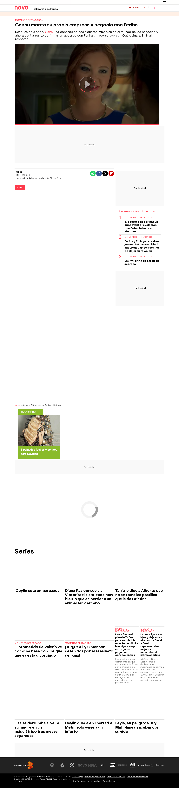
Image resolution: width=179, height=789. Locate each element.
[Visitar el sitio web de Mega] (94, 767)
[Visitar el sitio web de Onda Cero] (113, 767)
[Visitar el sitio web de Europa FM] (123, 767)
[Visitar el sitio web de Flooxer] (160, 767)
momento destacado (138, 219)
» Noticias (56, 406)
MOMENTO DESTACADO (138, 238)
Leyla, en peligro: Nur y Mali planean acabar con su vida (137, 728)
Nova (17, 406)
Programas (32, 15)
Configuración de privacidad (86, 782)
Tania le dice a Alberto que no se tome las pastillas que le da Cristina (139, 596)
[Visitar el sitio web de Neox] (74, 767)
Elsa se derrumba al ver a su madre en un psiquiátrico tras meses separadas (37, 730)
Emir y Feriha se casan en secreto (141, 264)
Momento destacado (28, 644)
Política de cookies (116, 778)
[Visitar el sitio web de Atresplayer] (147, 767)
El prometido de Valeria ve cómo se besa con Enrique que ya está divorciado (38, 652)
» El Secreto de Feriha (40, 406)
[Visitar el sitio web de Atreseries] (104, 767)
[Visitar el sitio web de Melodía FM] (133, 767)
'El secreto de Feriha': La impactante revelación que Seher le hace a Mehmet (141, 228)
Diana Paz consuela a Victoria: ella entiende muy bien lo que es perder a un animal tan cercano (89, 598)
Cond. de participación (137, 778)
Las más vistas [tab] (129, 212)
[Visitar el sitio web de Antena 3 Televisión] (55, 767)
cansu (20, 189)
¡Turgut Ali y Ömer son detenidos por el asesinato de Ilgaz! (89, 652)
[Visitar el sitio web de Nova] (84, 767)
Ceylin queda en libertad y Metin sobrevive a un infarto (88, 728)
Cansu (50, 33)
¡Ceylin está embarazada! (38, 592)
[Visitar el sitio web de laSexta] (65, 767)
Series (18, 15)
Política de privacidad (94, 778)
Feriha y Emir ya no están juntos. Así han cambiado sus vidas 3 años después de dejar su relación (142, 247)
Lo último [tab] (148, 212)
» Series (25, 406)
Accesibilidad (109, 782)
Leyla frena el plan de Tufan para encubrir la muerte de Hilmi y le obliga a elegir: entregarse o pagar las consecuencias (126, 646)
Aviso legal (77, 778)
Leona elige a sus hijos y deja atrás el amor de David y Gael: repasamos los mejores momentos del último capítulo (151, 646)
